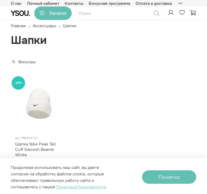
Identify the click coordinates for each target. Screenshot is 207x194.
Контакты (74, 3)
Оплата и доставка (154, 3)
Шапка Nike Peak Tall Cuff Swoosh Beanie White (35, 149)
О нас (16, 3)
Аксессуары (44, 25)
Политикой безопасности (81, 186)
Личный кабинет (43, 3)
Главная (18, 25)
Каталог (53, 13)
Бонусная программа (109, 3)
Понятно (169, 177)
